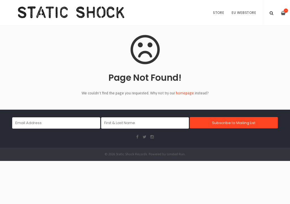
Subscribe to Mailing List (233, 123)
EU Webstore (244, 12)
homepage (185, 93)
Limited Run (176, 154)
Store (218, 12)
